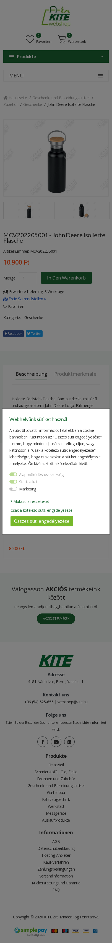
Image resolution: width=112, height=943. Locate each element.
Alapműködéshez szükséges (43, 474)
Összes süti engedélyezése (41, 521)
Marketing (27, 489)
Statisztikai (28, 481)
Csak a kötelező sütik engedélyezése (41, 510)
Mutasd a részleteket (30, 501)
